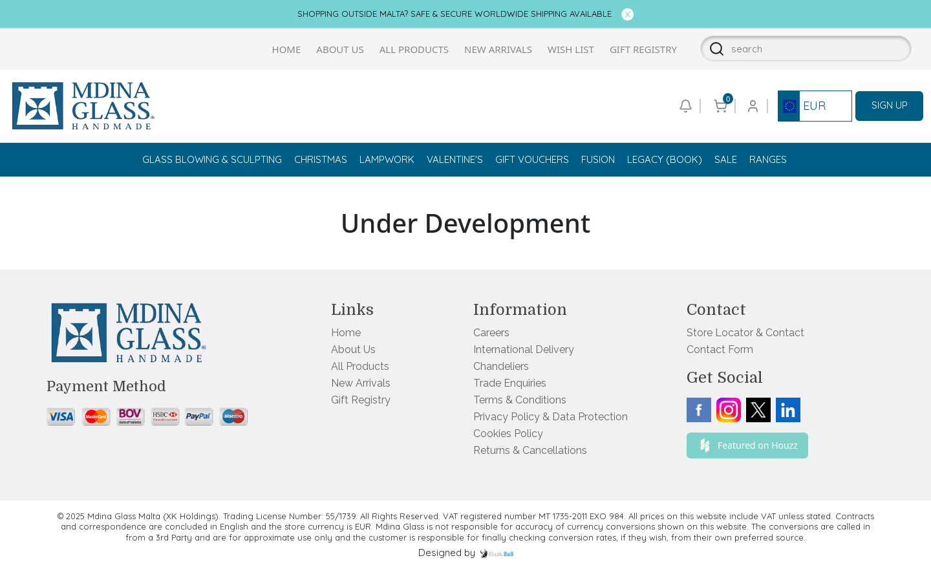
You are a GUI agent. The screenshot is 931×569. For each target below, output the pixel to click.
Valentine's (455, 159)
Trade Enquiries (509, 383)
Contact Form (720, 349)
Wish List (571, 49)
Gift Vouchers (532, 159)
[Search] (713, 48)
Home (286, 49)
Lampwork (386, 159)
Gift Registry (643, 49)
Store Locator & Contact (745, 333)
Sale (725, 159)
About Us (339, 49)
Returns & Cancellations (530, 450)
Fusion (598, 159)
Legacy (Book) (664, 159)
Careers (491, 333)
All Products (414, 49)
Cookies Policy (508, 433)
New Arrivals (498, 49)
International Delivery (523, 349)
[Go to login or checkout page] (752, 106)
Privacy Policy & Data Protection (550, 417)
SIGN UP (890, 105)
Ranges (768, 159)
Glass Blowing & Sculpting (212, 159)
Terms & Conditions (519, 400)
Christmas (320, 159)
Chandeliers (501, 366)
